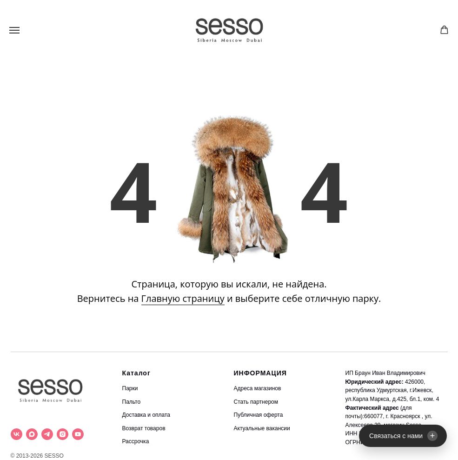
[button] (444, 30)
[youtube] (78, 434)
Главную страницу (183, 298)
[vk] (16, 434)
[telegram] (47, 434)
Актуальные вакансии (262, 428)
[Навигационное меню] (14, 30)
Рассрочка (135, 441)
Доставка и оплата (146, 415)
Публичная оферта (258, 415)
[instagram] (62, 434)
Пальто (131, 402)
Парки (130, 388)
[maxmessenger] (32, 434)
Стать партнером (256, 402)
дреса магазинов (259, 388)
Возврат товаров (144, 428)
